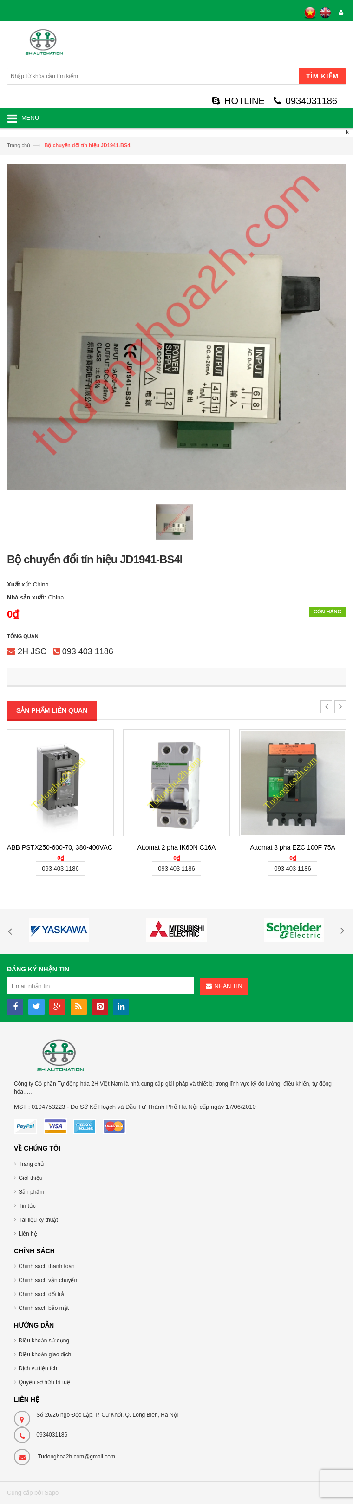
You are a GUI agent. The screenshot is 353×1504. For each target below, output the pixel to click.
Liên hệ (28, 1234)
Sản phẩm (31, 1192)
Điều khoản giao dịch (45, 1354)
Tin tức (27, 1206)
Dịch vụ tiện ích (38, 1368)
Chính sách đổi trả (41, 1294)
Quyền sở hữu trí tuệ (44, 1382)
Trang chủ (18, 145)
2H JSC (32, 651)
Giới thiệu (30, 1178)
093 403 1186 (87, 651)
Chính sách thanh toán (47, 1266)
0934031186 (305, 101)
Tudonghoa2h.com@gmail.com (76, 1456)
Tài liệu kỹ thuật (38, 1220)
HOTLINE (238, 101)
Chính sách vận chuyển (48, 1280)
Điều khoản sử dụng (44, 1340)
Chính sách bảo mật (44, 1308)
